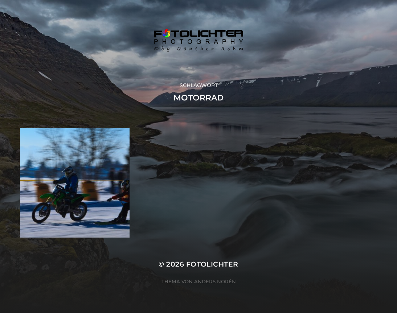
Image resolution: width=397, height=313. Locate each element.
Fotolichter (212, 264)
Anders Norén (215, 281)
